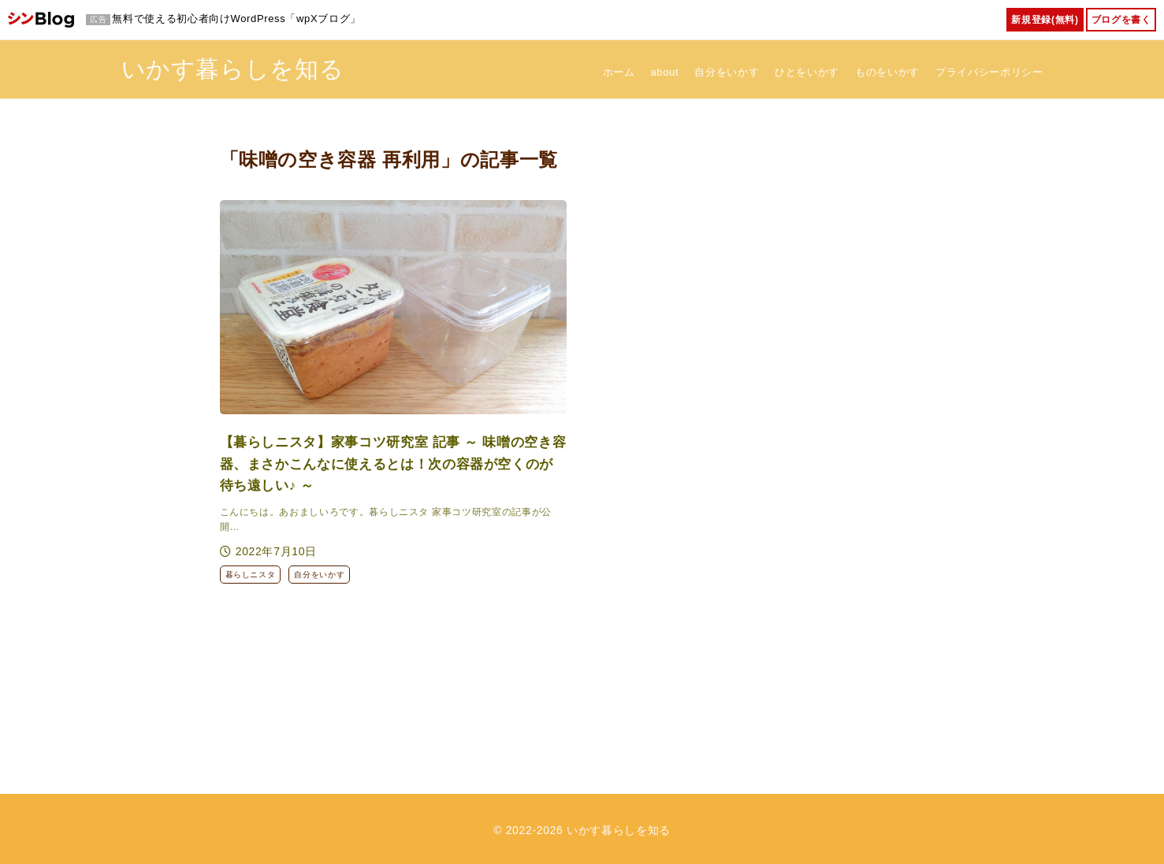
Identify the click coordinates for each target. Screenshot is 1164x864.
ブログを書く (1121, 19)
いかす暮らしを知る (232, 67)
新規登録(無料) (1044, 19)
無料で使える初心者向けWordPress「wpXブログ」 (236, 18)
